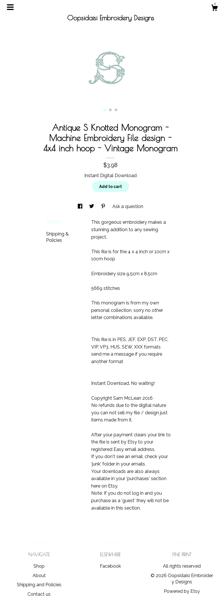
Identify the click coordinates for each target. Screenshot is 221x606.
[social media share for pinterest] (104, 206)
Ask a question (127, 206)
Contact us (39, 594)
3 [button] (116, 109)
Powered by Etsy (182, 591)
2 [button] (110, 109)
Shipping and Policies (39, 584)
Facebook (110, 566)
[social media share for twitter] (92, 206)
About (39, 575)
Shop (39, 566)
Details (55, 221)
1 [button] (104, 109)
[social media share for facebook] (80, 206)
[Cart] (214, 8)
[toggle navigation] (10, 7)
